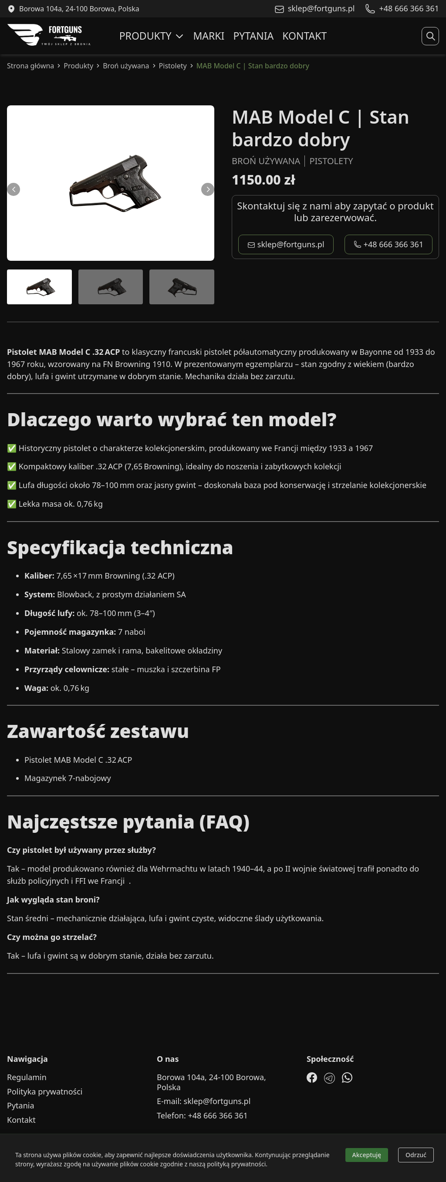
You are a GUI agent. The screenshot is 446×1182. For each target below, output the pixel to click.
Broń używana (126, 66)
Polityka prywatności (44, 1092)
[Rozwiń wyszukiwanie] (430, 36)
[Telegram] (329, 1078)
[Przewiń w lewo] (13, 189)
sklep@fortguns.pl (285, 244)
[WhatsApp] (347, 1077)
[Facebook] (312, 1077)
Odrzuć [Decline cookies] (415, 1155)
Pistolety (173, 66)
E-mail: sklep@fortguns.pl (203, 1101)
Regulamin (27, 1077)
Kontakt (304, 36)
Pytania (253, 36)
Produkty (152, 36)
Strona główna (30, 66)
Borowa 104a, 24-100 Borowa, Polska (211, 1082)
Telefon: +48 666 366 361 (202, 1116)
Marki (209, 36)
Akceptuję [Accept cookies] (367, 1155)
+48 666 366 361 (389, 244)
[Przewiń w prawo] (207, 189)
